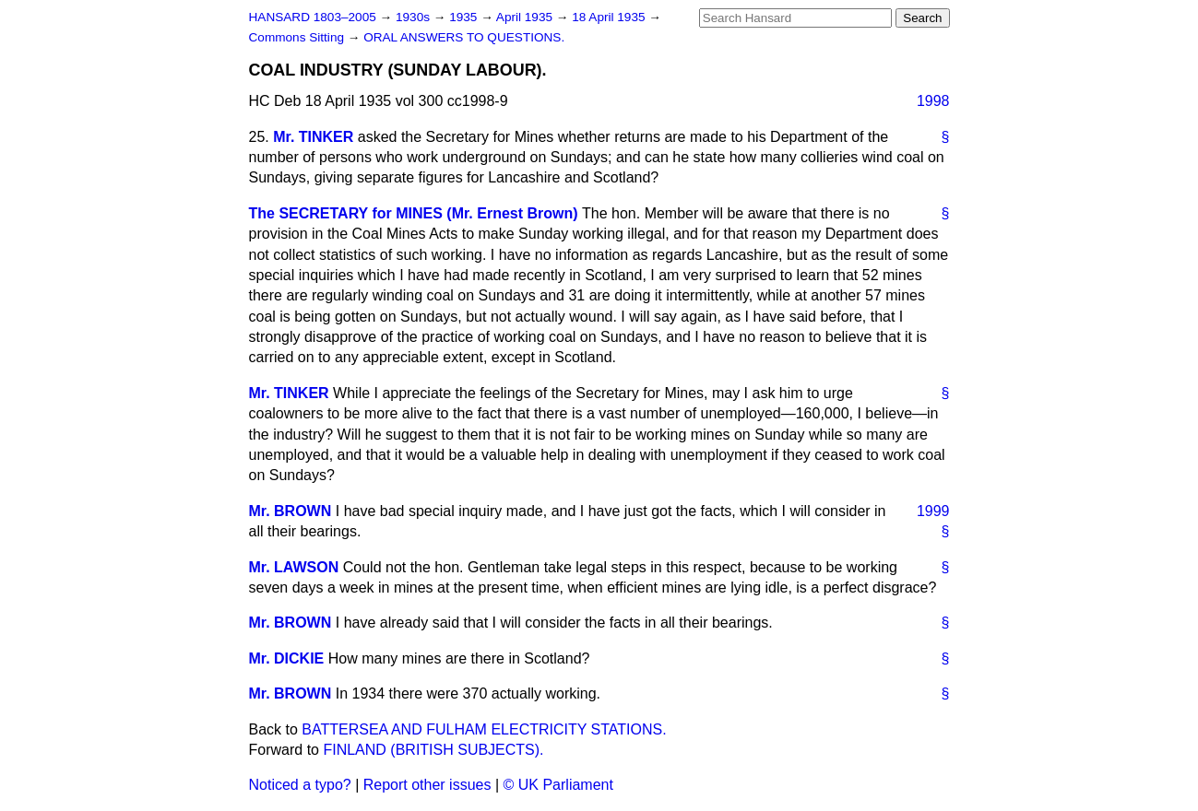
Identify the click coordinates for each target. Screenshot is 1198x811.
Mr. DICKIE (287, 658)
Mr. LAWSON (294, 567)
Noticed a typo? (300, 785)
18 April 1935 (610, 17)
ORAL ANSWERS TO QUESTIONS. (463, 37)
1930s (414, 17)
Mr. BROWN (290, 511)
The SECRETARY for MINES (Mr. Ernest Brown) (413, 213)
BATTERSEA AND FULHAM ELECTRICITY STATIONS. (484, 729)
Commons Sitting (298, 37)
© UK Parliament (558, 785)
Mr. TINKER (313, 137)
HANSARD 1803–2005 (312, 17)
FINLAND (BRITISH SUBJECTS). (433, 750)
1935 (464, 17)
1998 (933, 101)
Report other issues (427, 785)
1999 (933, 511)
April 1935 (526, 17)
